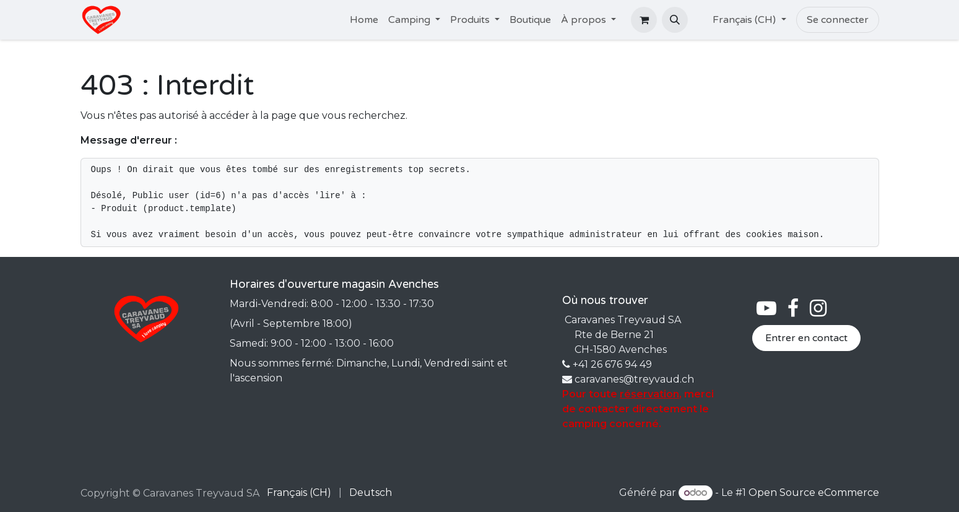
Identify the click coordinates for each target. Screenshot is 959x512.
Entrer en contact (806, 338)
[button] (675, 20)
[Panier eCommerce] (644, 20)
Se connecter (838, 20)
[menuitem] (364, 19)
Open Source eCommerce (814, 492)
